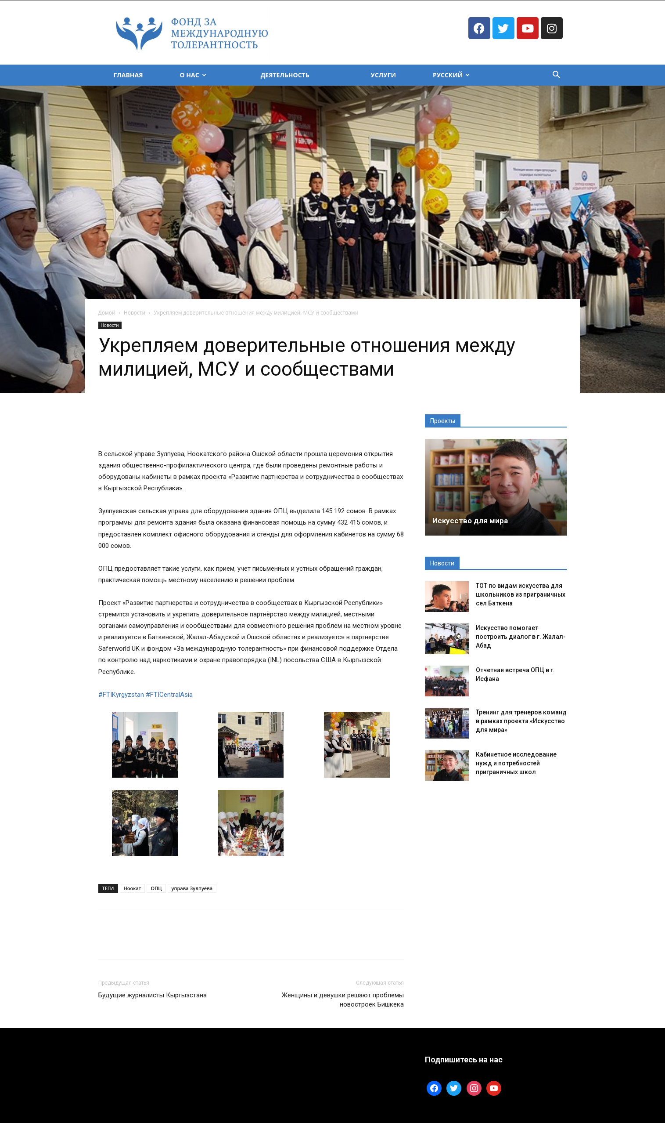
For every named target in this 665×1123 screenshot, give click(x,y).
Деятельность (285, 75)
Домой (106, 312)
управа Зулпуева (192, 888)
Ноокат (132, 888)
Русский (451, 75)
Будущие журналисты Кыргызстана (152, 995)
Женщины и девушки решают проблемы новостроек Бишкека (343, 999)
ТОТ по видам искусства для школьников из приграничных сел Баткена (520, 594)
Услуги (383, 75)
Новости (134, 312)
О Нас (193, 75)
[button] (556, 76)
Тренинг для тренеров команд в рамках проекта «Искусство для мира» (521, 721)
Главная (128, 75)
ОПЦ (156, 888)
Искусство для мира (470, 520)
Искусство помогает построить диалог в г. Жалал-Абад (521, 636)
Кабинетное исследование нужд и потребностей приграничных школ (516, 763)
